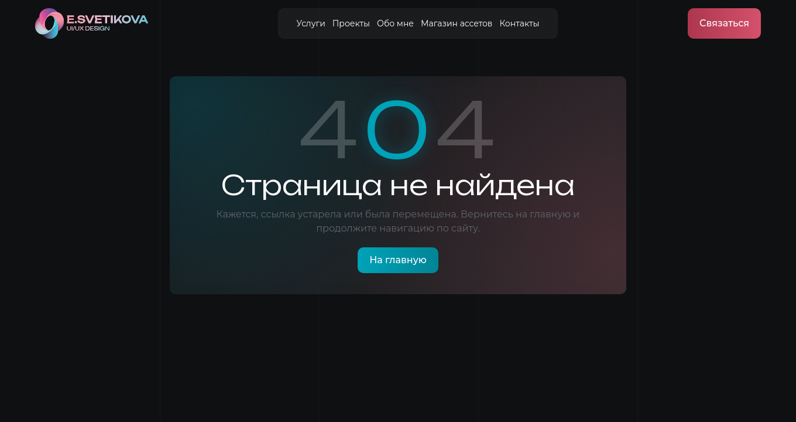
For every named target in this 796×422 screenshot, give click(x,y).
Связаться (724, 23)
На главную (398, 260)
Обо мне (395, 23)
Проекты (351, 23)
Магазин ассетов (456, 23)
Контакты (519, 23)
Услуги (310, 23)
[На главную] (91, 23)
